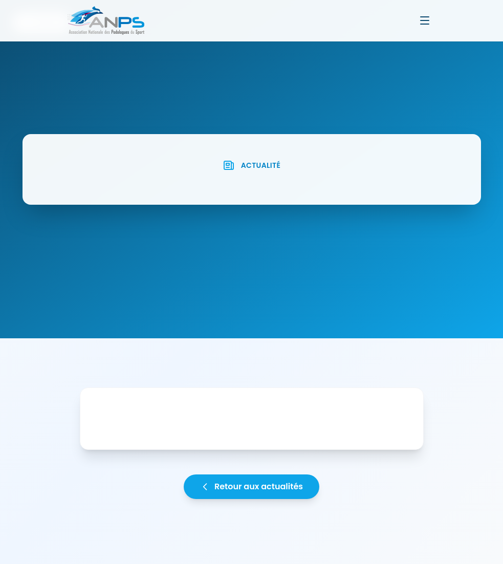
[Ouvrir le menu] (424, 20)
